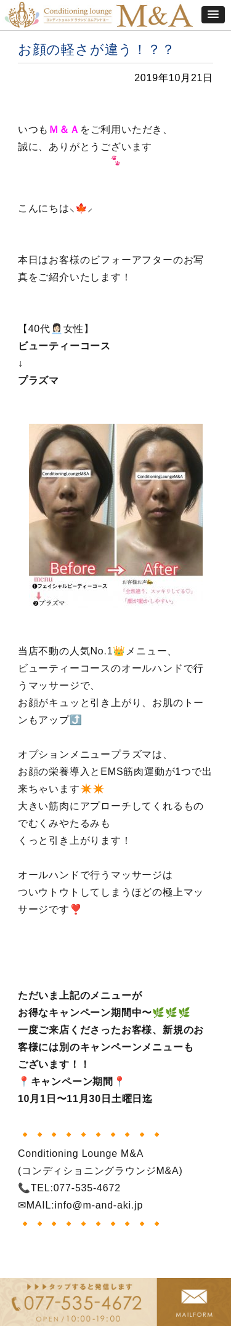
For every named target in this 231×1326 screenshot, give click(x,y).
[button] (213, 14)
